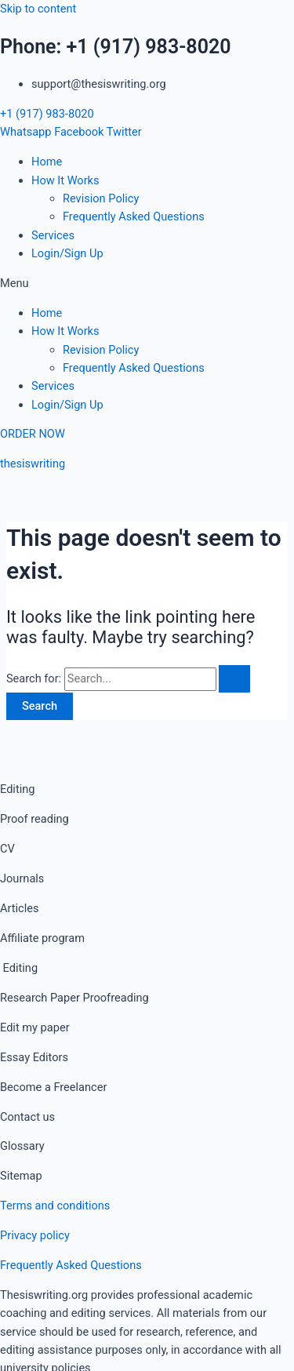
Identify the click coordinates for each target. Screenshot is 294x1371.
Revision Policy (101, 198)
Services (52, 235)
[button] (147, 284)
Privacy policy (35, 1235)
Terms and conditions (55, 1205)
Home (46, 162)
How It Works (65, 180)
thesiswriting (32, 463)
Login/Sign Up (67, 253)
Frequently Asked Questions (134, 216)
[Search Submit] (234, 679)
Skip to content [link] (38, 9)
